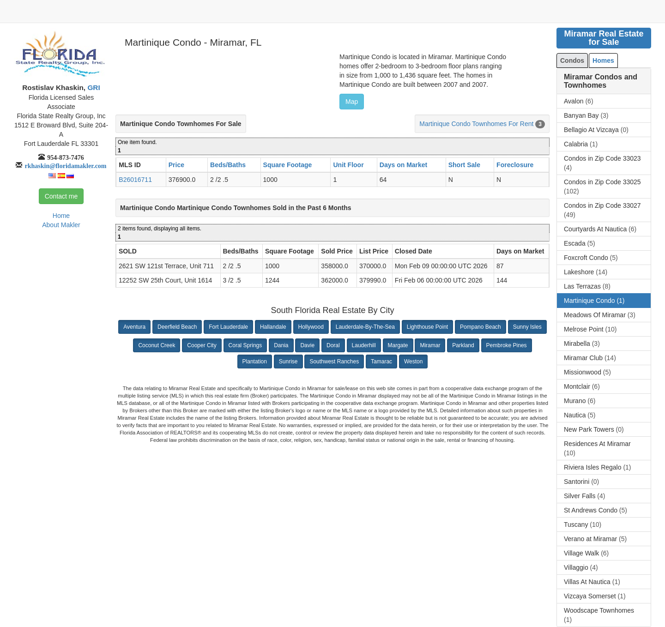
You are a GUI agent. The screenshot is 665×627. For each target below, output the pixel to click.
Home (61, 215)
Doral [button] (333, 345)
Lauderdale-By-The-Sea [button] (365, 327)
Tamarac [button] (381, 361)
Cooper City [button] (201, 345)
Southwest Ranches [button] (334, 361)
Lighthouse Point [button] (427, 327)
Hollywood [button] (311, 327)
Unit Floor (348, 165)
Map (351, 101)
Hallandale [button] (273, 327)
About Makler (61, 225)
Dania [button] (281, 345)
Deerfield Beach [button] (177, 327)
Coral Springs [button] (245, 345)
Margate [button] (398, 345)
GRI (92, 87)
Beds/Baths (228, 165)
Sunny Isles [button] (527, 327)
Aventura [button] (134, 327)
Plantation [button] (254, 361)
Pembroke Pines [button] (506, 345)
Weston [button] (413, 361)
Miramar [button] (430, 345)
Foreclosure (514, 165)
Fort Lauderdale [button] (228, 327)
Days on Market (403, 165)
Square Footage (287, 165)
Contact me (61, 196)
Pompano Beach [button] (480, 327)
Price (176, 165)
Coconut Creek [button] (156, 345)
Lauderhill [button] (364, 345)
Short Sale (464, 165)
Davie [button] (307, 345)
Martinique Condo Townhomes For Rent (476, 123)
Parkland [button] (463, 345)
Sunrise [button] (288, 361)
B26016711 (135, 179)
